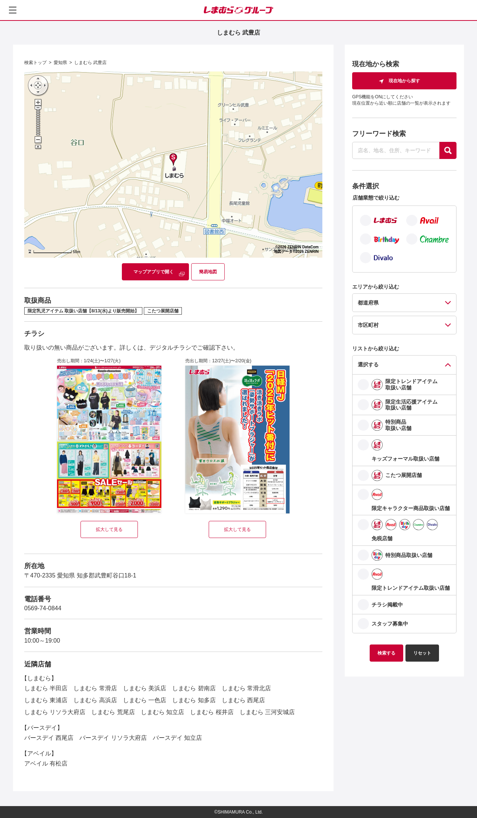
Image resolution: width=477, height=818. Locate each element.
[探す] (448, 150)
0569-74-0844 (42, 608)
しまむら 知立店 (162, 712)
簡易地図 (208, 271)
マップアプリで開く (153, 271)
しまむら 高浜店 (95, 700)
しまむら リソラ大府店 (54, 712)
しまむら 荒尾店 (113, 712)
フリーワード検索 (379, 133)
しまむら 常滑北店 (246, 688)
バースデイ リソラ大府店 (112, 738)
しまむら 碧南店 (193, 688)
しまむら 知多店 (193, 700)
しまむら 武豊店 (90, 62)
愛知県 (60, 62)
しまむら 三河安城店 (267, 712)
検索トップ (35, 62)
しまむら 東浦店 (45, 700)
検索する (386, 653)
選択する (368, 364)
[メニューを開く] (12, 10)
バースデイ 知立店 (177, 738)
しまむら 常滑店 (95, 688)
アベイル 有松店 (45, 763)
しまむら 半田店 (45, 688)
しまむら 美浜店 (144, 688)
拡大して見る (109, 529)
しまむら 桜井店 (211, 712)
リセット (422, 653)
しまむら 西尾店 (243, 700)
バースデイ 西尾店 (48, 738)
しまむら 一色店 (144, 700)
